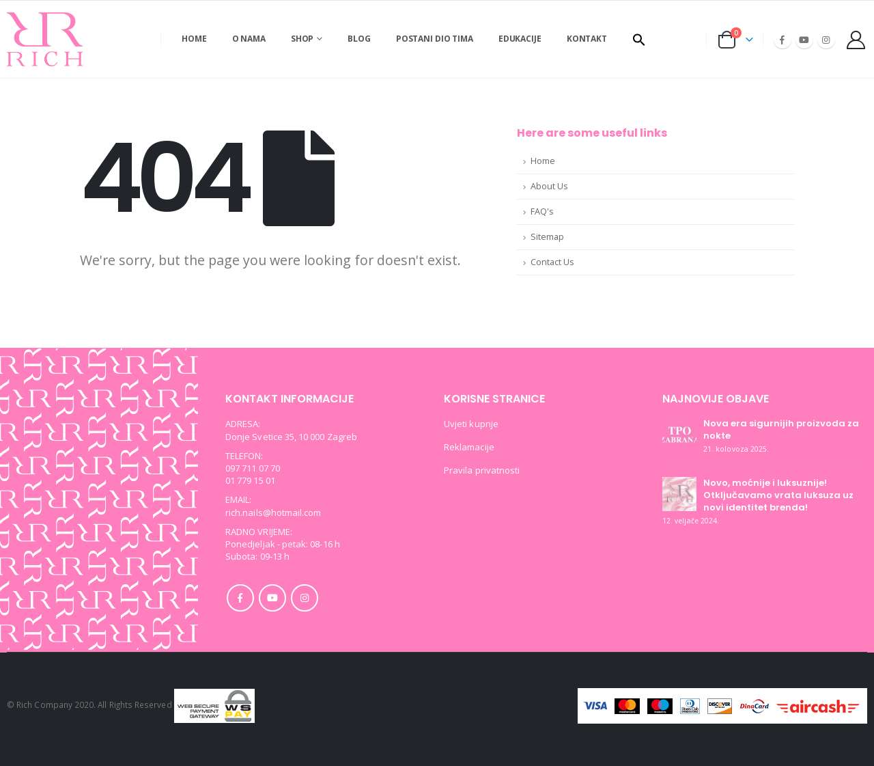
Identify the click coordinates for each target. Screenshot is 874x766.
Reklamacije (469, 447)
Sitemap (547, 237)
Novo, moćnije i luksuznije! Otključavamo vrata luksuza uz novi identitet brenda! (778, 495)
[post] (679, 434)
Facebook (240, 598)
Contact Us (552, 262)
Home (194, 38)
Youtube (272, 598)
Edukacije (519, 38)
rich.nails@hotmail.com (273, 512)
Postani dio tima (434, 38)
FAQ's (542, 211)
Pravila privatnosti (482, 470)
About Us (549, 186)
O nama (249, 38)
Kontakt (587, 38)
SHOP (302, 38)
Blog (359, 38)
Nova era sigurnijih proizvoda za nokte (781, 429)
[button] (639, 39)
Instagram (304, 598)
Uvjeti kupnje (471, 424)
